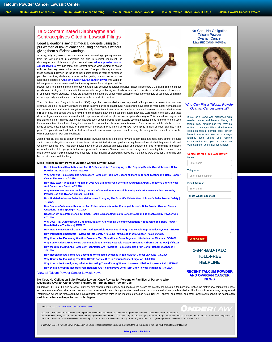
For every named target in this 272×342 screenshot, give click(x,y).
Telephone (193, 170)
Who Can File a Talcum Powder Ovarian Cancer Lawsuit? (209, 106)
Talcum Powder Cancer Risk (36, 12)
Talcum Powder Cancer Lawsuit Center (41, 4)
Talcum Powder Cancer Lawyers (239, 12)
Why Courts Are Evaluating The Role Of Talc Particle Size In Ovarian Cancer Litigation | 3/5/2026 (99, 259)
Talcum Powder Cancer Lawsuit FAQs (186, 12)
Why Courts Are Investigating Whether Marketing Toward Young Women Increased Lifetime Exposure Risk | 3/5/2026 (111, 263)
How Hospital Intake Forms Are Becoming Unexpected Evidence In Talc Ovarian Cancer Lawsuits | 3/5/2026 (106, 254)
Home (7, 12)
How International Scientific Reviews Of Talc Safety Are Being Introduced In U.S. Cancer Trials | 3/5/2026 (104, 234)
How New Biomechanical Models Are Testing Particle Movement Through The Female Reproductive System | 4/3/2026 (111, 229)
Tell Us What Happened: (201, 196)
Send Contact (197, 238)
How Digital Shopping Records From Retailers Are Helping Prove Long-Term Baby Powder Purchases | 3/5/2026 (108, 267)
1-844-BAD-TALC (209, 250)
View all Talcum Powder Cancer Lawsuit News (69, 273)
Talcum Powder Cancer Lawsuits (133, 12)
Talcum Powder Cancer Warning (83, 12)
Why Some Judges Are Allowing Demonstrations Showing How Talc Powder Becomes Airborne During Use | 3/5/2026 (111, 242)
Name (190, 157)
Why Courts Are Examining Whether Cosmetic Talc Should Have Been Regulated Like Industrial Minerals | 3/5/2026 (110, 238)
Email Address (195, 183)
